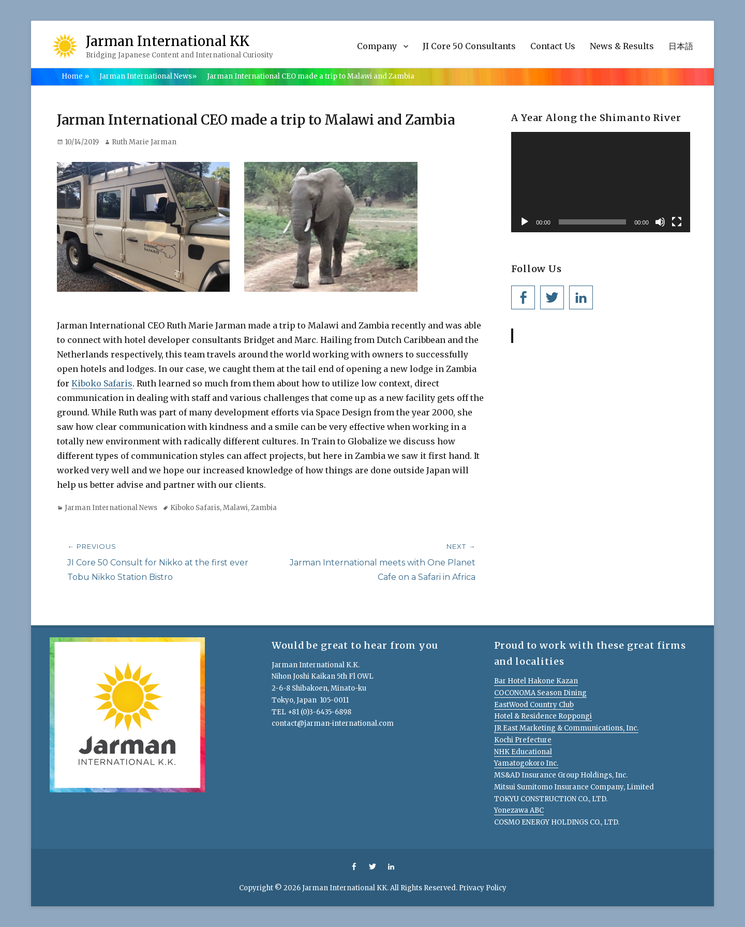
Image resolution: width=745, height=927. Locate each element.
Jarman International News (148, 76)
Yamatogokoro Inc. (526, 763)
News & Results (622, 46)
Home (75, 76)
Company (377, 46)
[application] (600, 182)
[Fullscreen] (677, 222)
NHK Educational (523, 751)
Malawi (235, 507)
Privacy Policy (482, 888)
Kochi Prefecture (523, 740)
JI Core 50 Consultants (469, 46)
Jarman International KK (167, 41)
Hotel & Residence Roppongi (543, 716)
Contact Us (552, 46)
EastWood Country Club (534, 704)
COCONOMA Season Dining (540, 693)
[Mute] (660, 222)
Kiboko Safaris (101, 383)
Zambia (264, 507)
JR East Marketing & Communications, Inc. (566, 728)
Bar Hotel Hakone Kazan (536, 681)
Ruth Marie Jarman (144, 142)
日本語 (680, 46)
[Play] (524, 222)
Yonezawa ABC (519, 810)
